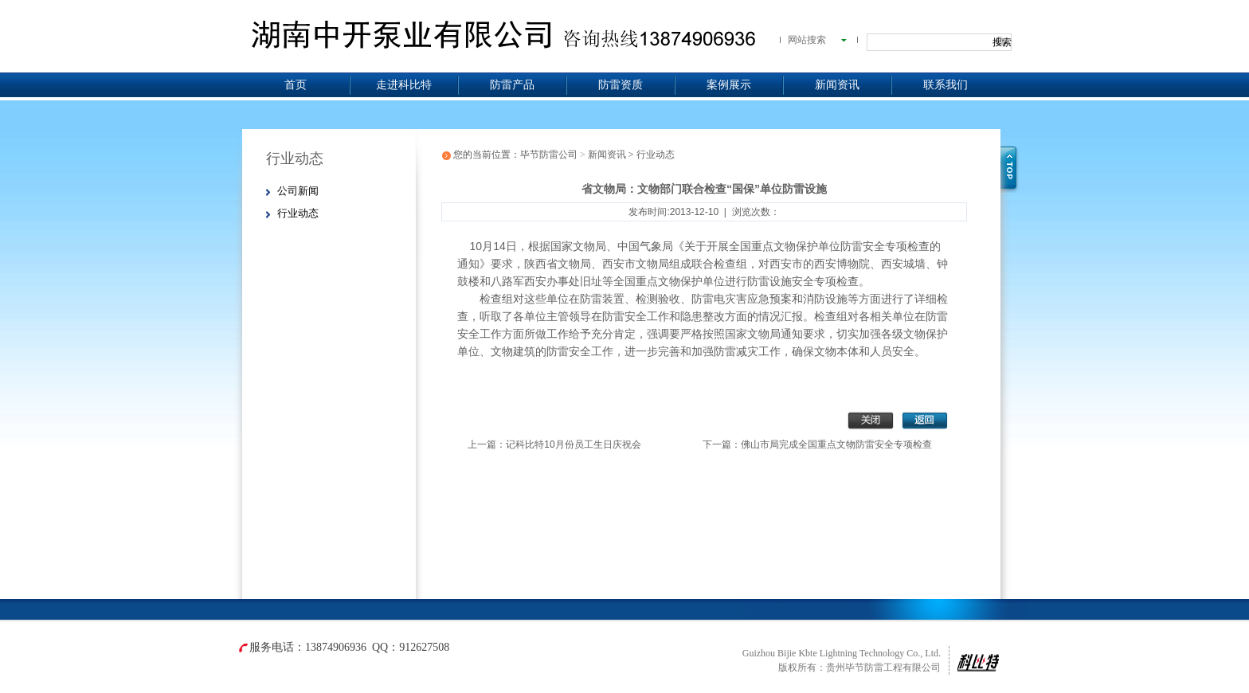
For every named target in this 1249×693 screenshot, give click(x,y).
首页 (295, 85)
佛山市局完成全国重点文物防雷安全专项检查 (836, 444)
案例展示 (729, 85)
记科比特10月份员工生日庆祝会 (573, 444)
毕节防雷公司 (549, 154)
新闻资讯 (837, 85)
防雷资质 (620, 85)
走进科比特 (404, 85)
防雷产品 (512, 85)
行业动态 (298, 213)
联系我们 (945, 85)
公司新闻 (298, 191)
